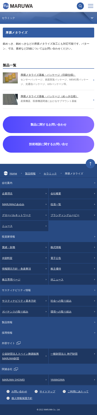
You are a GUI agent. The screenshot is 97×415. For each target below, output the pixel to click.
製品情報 (30, 173)
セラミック (50, 173)
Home (10, 173)
